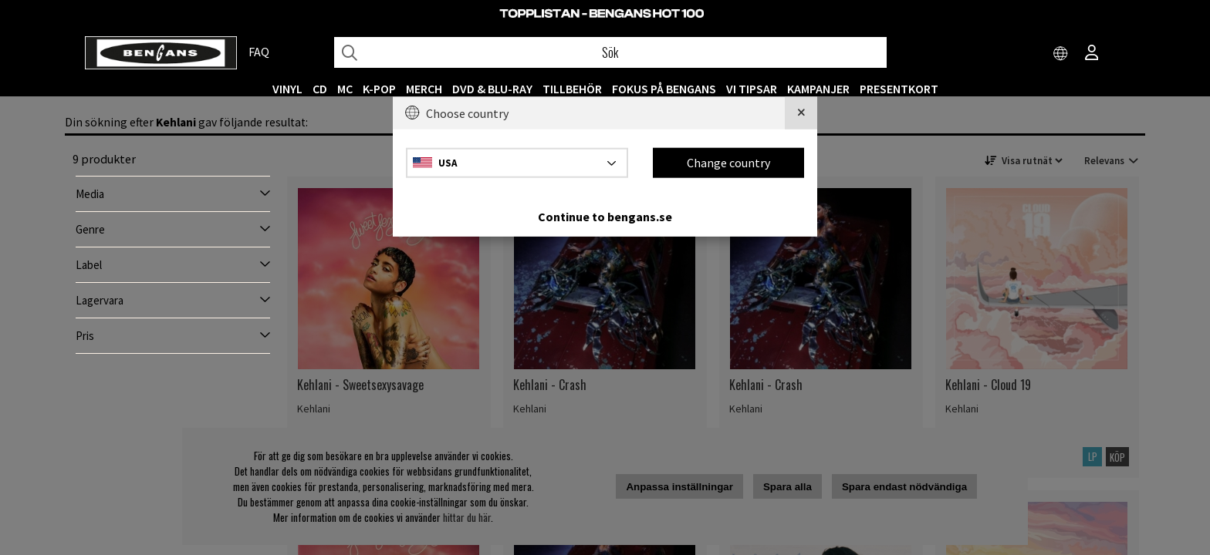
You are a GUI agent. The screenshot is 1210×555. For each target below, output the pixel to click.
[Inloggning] (1092, 54)
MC (345, 88)
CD (320, 88)
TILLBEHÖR (572, 88)
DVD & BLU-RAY (492, 88)
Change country (728, 162)
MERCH (424, 88)
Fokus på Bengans (664, 88)
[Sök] (610, 52)
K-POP (379, 88)
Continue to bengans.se (605, 216)
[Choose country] (1061, 54)
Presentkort (899, 88)
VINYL (287, 88)
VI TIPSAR (751, 88)
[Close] (801, 113)
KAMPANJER (818, 88)
